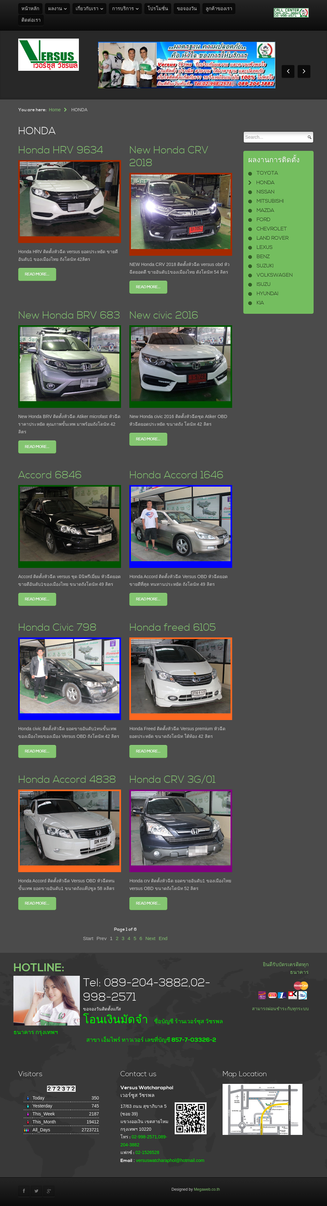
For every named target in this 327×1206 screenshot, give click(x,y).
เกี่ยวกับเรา (87, 9)
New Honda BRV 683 (69, 315)
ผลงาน (55, 9)
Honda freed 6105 (172, 627)
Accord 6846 (50, 475)
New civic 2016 (163, 315)
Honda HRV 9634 (60, 150)
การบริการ (123, 9)
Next (150, 938)
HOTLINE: (38, 968)
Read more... (37, 274)
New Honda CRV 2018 (169, 157)
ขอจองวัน (187, 9)
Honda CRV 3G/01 (172, 779)
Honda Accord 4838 (67, 779)
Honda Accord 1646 (176, 475)
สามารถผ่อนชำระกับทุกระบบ (280, 1008)
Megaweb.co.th (207, 1189)
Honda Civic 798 (57, 627)
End (163, 938)
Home (55, 109)
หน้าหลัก (30, 9)
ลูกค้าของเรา (219, 9)
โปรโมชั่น (158, 9)
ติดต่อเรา (31, 20)
